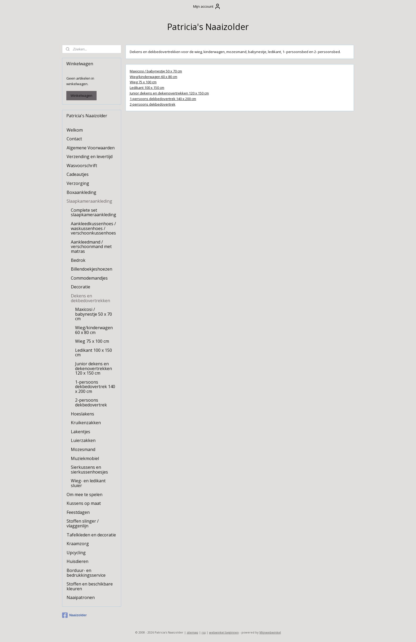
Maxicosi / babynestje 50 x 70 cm (156, 70)
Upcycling (76, 553)
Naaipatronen (81, 597)
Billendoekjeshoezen (91, 269)
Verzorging (78, 183)
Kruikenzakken (86, 423)
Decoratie (80, 287)
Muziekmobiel (85, 458)
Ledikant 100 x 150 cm (147, 87)
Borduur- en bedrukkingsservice (86, 572)
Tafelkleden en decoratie (91, 535)
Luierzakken (83, 440)
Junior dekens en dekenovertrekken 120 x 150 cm (169, 93)
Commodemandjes (89, 278)
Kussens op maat (84, 503)
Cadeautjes (78, 174)
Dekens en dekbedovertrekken (90, 298)
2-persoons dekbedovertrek (152, 104)
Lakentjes (80, 432)
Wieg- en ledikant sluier (88, 483)
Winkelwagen (81, 95)
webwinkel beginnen (224, 632)
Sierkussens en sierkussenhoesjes (89, 469)
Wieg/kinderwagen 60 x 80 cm (153, 76)
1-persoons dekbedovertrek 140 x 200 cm (163, 98)
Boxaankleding (81, 192)
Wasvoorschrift (82, 165)
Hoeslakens (82, 414)
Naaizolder (74, 615)
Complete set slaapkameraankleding (93, 212)
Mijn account (207, 6)
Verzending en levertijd (89, 156)
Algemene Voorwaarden (91, 148)
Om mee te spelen (84, 494)
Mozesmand (83, 449)
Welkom (75, 130)
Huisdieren (77, 561)
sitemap (192, 632)
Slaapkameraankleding (89, 201)
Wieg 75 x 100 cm (143, 82)
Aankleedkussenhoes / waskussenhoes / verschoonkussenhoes (93, 228)
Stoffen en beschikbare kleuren (90, 586)
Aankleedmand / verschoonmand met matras (91, 246)
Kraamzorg (78, 543)
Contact (74, 139)
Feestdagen (78, 512)
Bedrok (78, 260)
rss (204, 632)
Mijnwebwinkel (270, 632)
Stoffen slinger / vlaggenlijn (83, 523)
